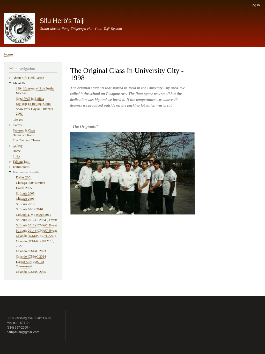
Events (17, 125)
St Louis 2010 (25, 204)
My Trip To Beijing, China (33, 104)
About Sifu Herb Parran (28, 78)
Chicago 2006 (25, 198)
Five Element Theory (27, 140)
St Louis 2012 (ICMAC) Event (36, 220)
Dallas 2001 (24, 177)
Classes (18, 120)
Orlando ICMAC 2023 (31, 251)
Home (8, 54)
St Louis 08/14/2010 (29, 209)
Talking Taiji (21, 161)
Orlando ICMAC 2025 (31, 272)
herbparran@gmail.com (23, 332)
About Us (19, 83)
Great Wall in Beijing (30, 98)
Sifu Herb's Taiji (62, 20)
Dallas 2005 (24, 188)
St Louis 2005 (25, 193)
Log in (255, 5)
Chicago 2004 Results (30, 183)
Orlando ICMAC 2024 (31, 256)
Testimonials (21, 167)
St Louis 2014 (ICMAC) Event (36, 230)
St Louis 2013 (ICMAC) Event (36, 225)
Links (16, 156)
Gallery (18, 146)
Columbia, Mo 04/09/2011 (33, 215)
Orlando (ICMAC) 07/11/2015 (36, 236)
